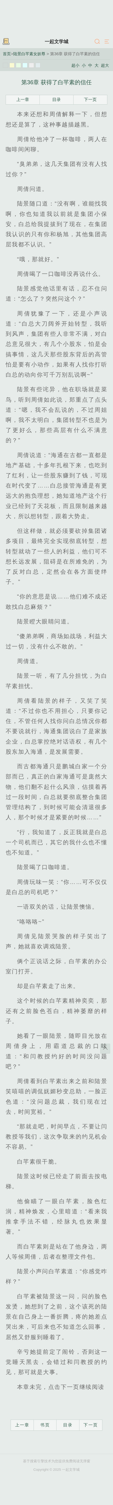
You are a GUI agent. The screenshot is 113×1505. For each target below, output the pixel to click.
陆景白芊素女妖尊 (29, 53)
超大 (105, 65)
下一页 (90, 99)
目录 (56, 99)
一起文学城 (56, 41)
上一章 (22, 99)
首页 (7, 53)
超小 (75, 65)
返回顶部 (105, 1049)
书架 (5, 41)
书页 (45, 1425)
